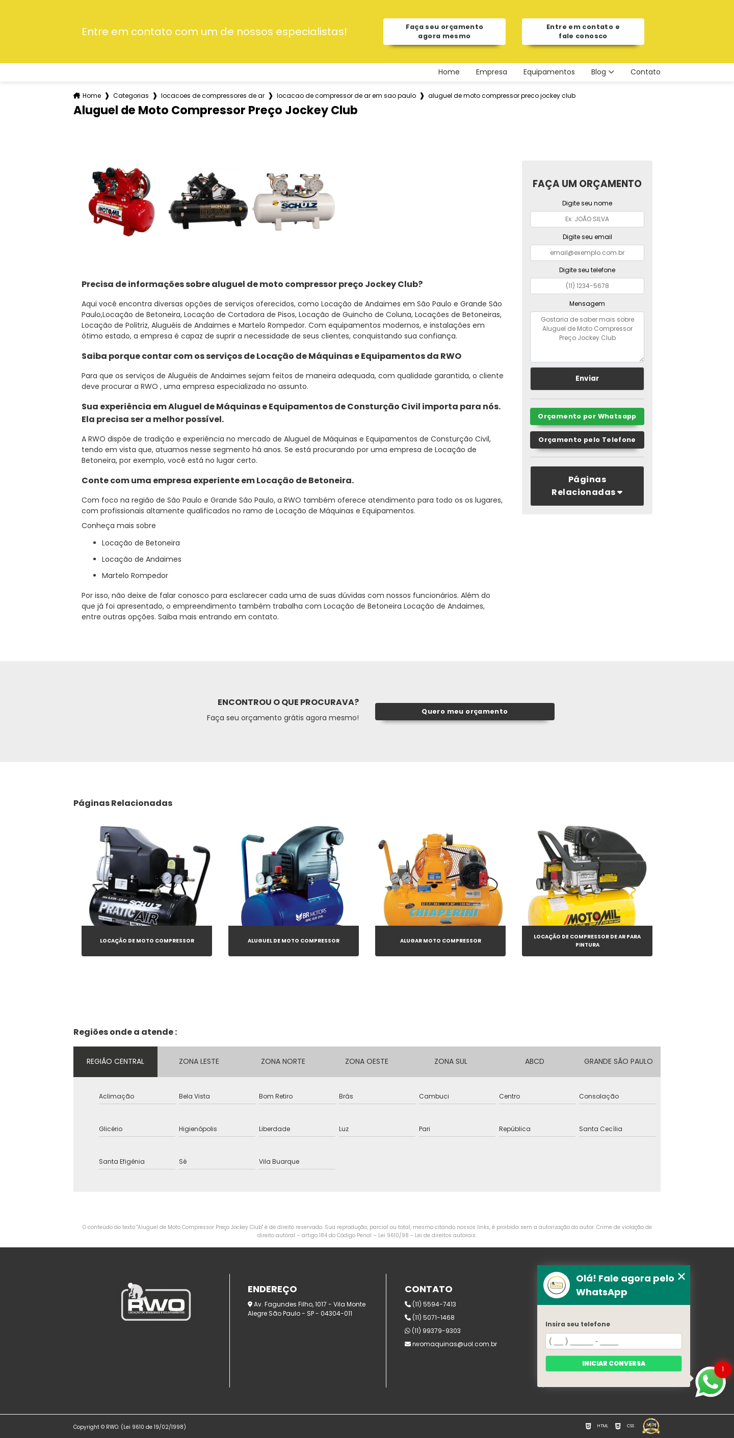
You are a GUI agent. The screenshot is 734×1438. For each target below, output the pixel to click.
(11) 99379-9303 (433, 1330)
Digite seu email (587, 236)
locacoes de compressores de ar (213, 95)
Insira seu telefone (577, 1324)
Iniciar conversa (613, 1363)
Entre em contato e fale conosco (583, 31)
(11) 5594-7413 (430, 1304)
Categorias (131, 95)
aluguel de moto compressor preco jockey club (501, 95)
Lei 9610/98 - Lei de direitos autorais (427, 1235)
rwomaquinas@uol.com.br (451, 1344)
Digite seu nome (587, 203)
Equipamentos (549, 72)
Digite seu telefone (587, 270)
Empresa (491, 72)
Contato (646, 72)
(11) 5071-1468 (430, 1317)
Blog (598, 72)
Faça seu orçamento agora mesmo (445, 31)
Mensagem (587, 303)
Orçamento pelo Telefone (587, 439)
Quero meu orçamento (465, 711)
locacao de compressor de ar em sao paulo (346, 95)
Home (449, 72)
